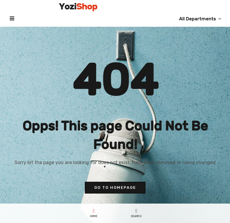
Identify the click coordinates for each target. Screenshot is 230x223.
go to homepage (115, 187)
